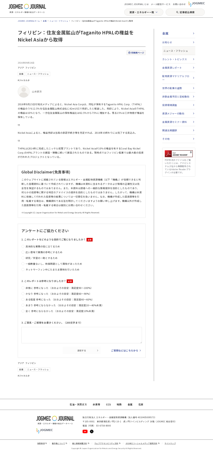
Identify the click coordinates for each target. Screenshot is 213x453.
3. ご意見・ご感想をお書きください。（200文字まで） (52, 322)
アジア (21, 67)
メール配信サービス (160, 4)
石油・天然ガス (78, 404)
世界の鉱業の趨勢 (172, 88)
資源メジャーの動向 (173, 113)
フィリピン (30, 67)
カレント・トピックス (174, 59)
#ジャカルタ (24, 80)
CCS (108, 404)
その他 (166, 139)
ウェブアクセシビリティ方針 (107, 443)
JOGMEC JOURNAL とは (136, 4)
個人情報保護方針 (80, 443)
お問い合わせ (179, 4)
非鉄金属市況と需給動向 (175, 96)
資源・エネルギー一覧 (141, 12)
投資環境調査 (169, 105)
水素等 (96, 404)
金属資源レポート (172, 67)
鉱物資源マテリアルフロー (175, 77)
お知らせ (167, 42)
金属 (45, 21)
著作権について (59, 443)
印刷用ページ (136, 52)
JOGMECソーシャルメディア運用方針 (143, 443)
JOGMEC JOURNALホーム (29, 21)
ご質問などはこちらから (124, 350)
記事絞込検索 (187, 12)
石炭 (140, 404)
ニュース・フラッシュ (59, 21)
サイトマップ (170, 443)
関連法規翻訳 (169, 130)
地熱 (119, 404)
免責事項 (42, 443)
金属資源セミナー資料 (174, 122)
